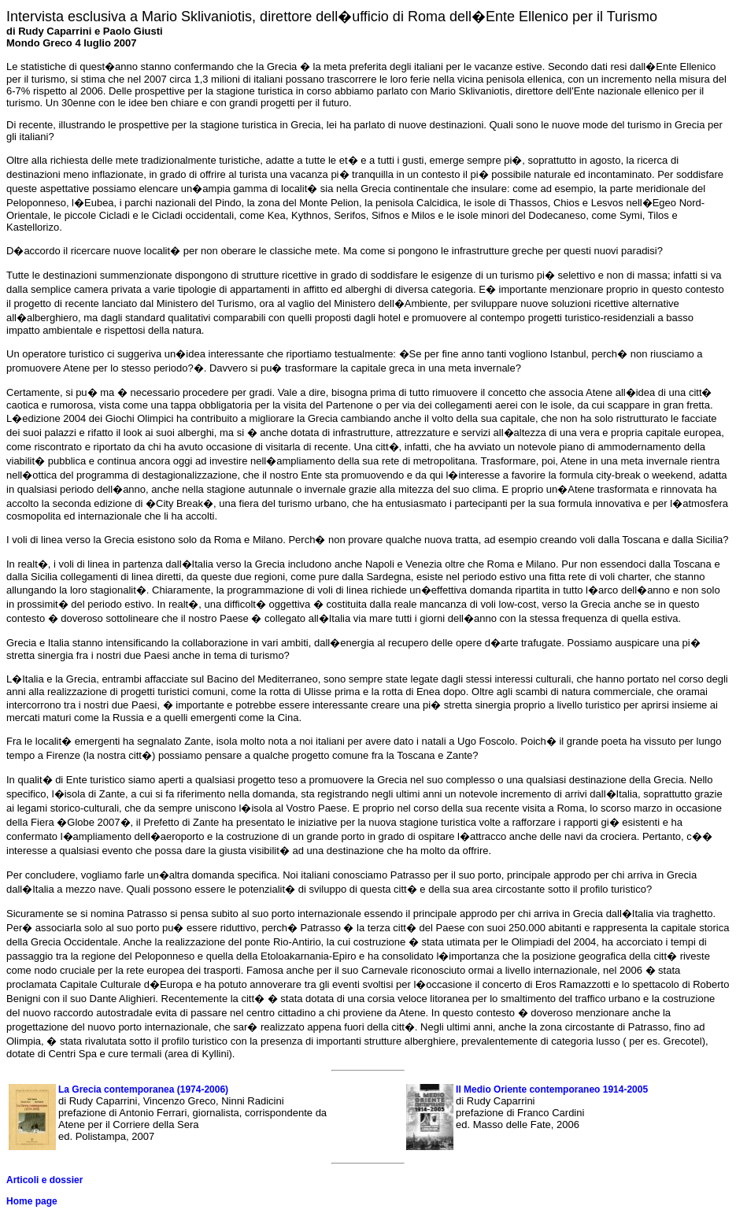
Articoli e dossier (44, 1180)
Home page (31, 1201)
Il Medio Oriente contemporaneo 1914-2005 (552, 1089)
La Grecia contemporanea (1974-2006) (143, 1089)
